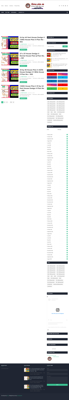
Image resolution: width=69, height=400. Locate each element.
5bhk (60, 114)
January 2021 (57, 248)
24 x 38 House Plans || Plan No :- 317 (60, 58)
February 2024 (57, 170)
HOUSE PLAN (50, 120)
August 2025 (57, 141)
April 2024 (57, 166)
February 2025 (57, 153)
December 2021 (57, 225)
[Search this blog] (54, 46)
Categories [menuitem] (13, 12)
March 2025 (57, 151)
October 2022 (57, 204)
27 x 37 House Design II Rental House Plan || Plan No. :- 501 (32, 56)
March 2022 (57, 218)
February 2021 (57, 246)
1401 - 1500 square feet (51, 105)
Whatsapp (59, 129)
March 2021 (57, 244)
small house (50, 122)
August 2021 (57, 233)
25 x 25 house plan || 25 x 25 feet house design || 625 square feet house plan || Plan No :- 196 (36, 386)
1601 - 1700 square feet (51, 107)
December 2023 (57, 174)
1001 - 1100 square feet (51, 101)
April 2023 (57, 191)
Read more (23, 49)
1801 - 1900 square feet (51, 109)
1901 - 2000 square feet (60, 109)
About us (6, 5)
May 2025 (57, 147)
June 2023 (57, 187)
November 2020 (57, 252)
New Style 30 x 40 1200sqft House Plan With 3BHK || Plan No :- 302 (60, 65)
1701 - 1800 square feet (60, 107)
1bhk (48, 112)
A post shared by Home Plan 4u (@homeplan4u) (58, 327)
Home (2, 5)
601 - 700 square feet (51, 116)
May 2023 (57, 189)
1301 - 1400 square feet (60, 103)
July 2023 (57, 185)
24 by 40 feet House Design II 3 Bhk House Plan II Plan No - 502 (32, 39)
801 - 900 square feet (51, 118)
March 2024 (57, 168)
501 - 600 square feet (54, 114)
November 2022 (57, 202)
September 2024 (57, 157)
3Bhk (55, 112)
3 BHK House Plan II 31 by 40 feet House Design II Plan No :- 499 (32, 88)
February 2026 (57, 134)
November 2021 (57, 227)
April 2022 (57, 216)
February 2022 (57, 221)
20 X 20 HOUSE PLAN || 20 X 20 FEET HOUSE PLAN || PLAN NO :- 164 (37, 378)
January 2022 (57, 223)
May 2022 (57, 214)
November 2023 (57, 176)
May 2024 (57, 164)
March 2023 (57, 193)
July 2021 (57, 235)
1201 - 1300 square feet (51, 103)
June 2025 (57, 145)
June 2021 (57, 237)
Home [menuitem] (2, 12)
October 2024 (57, 155)
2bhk (51, 112)
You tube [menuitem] (7, 12)
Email (48, 129)
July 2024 (57, 162)
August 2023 (57, 183)
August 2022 (57, 208)
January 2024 (57, 172)
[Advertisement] (34, 25)
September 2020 (57, 256)
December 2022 (57, 200)
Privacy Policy (17, 5)
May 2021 (57, 240)
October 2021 (57, 229)
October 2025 (57, 136)
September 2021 (57, 231)
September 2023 (57, 181)
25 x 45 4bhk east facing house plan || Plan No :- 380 (59, 54)
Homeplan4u (19, 395)
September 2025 (57, 138)
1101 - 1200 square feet (60, 101)
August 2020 (57, 259)
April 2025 (57, 149)
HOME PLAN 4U (24, 44)
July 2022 (57, 210)
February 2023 (57, 195)
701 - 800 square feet (59, 116)
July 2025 (57, 143)
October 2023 (57, 178)
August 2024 (57, 159)
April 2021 (57, 242)
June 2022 (57, 212)
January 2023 (57, 197)
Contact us (11, 5)
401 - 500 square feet (60, 112)
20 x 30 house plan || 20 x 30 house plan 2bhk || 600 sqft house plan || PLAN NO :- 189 (37, 370)
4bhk (48, 114)
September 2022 (57, 206)
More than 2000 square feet (58, 120)
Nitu (8, 395)
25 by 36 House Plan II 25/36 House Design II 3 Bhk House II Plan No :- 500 (32, 72)
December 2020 (57, 250)
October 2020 (57, 254)
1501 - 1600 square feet (60, 105)
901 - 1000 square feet (59, 118)
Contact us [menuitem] (21, 12)
